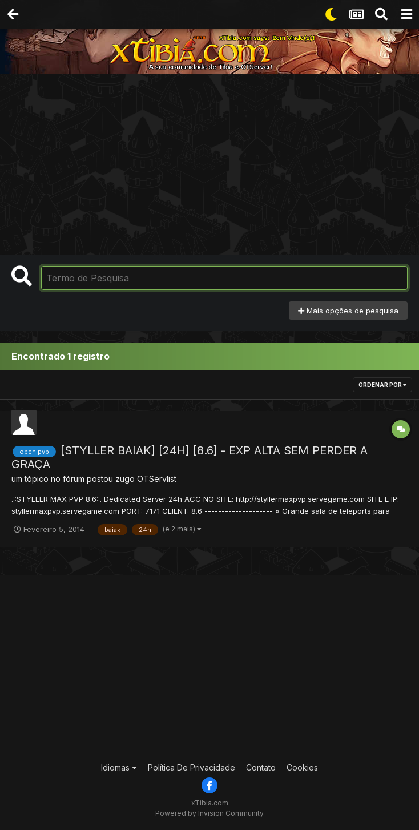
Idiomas (119, 767)
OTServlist (156, 479)
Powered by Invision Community (209, 813)
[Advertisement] (212, 160)
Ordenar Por (382, 384)
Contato (261, 767)
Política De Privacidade (191, 767)
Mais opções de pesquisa (348, 310)
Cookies (302, 767)
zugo (125, 479)
